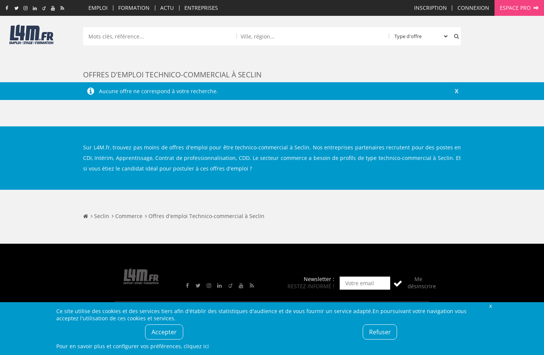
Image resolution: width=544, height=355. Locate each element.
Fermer (490, 305)
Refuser (380, 332)
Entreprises (201, 7)
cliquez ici (196, 346)
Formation (134, 7)
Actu (167, 7)
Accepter (164, 332)
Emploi (98, 7)
